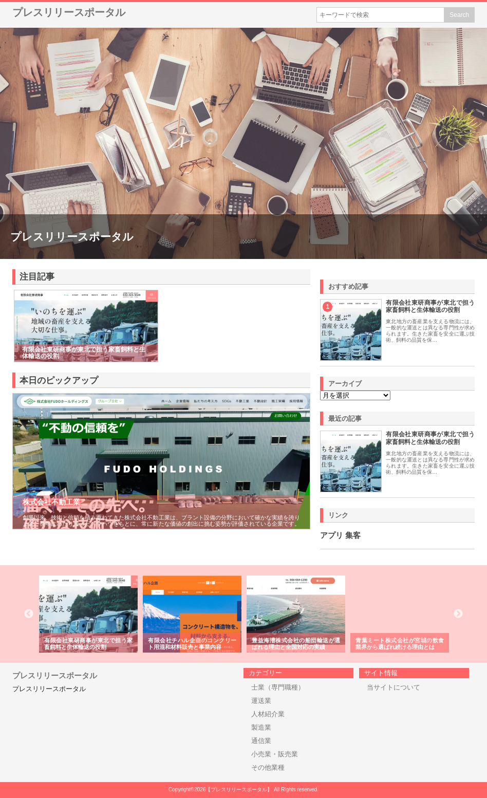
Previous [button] (29, 614)
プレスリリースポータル (68, 12)
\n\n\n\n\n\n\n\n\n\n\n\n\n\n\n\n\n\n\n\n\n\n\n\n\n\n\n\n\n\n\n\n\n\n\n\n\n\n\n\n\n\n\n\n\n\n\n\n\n (355, 395)
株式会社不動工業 (51, 502)
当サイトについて (393, 687)
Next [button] (458, 614)
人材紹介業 (268, 714)
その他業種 (268, 767)
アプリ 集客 (340, 535)
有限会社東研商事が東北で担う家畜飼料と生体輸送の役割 (430, 306)
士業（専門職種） (278, 687)
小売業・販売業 (274, 754)
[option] (88, 614)
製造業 (261, 727)
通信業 (261, 741)
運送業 (261, 700)
